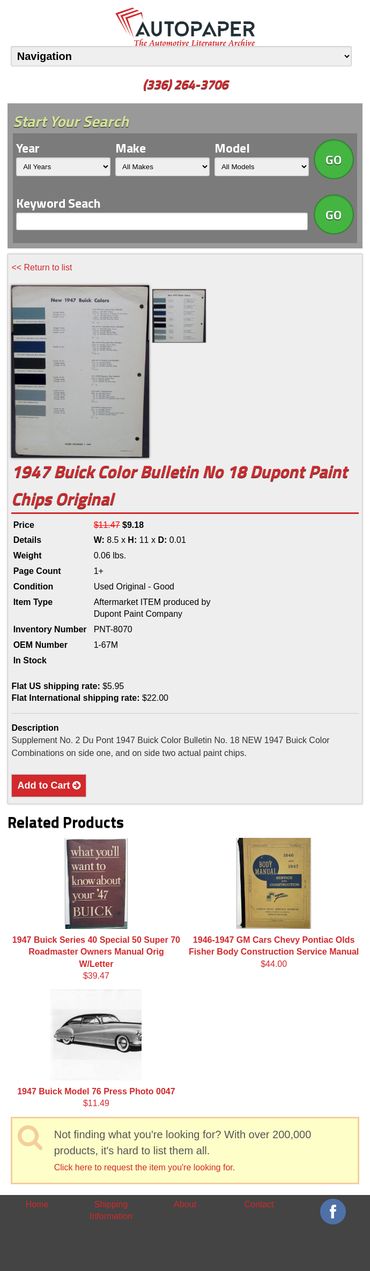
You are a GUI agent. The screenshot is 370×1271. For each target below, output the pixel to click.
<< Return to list (41, 267)
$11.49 (96, 1048)
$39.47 (96, 909)
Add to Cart (48, 785)
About (185, 1204)
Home (37, 1204)
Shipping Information (111, 1210)
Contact (258, 1204)
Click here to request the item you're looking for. (144, 1167)
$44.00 (274, 903)
